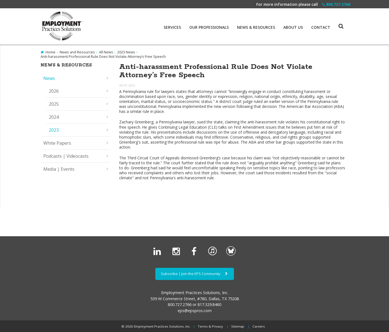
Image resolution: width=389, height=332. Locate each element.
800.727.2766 (336, 4)
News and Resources (77, 52)
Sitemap (237, 326)
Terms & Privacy (210, 326)
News (49, 78)
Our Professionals (209, 27)
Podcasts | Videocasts (66, 156)
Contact (320, 27)
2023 (54, 130)
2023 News (126, 52)
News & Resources (256, 27)
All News (106, 52)
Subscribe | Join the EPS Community (194, 273)
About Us (293, 27)
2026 (54, 91)
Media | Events (58, 169)
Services (172, 27)
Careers (258, 326)
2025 (54, 104)
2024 (54, 117)
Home (50, 52)
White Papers (57, 143)
